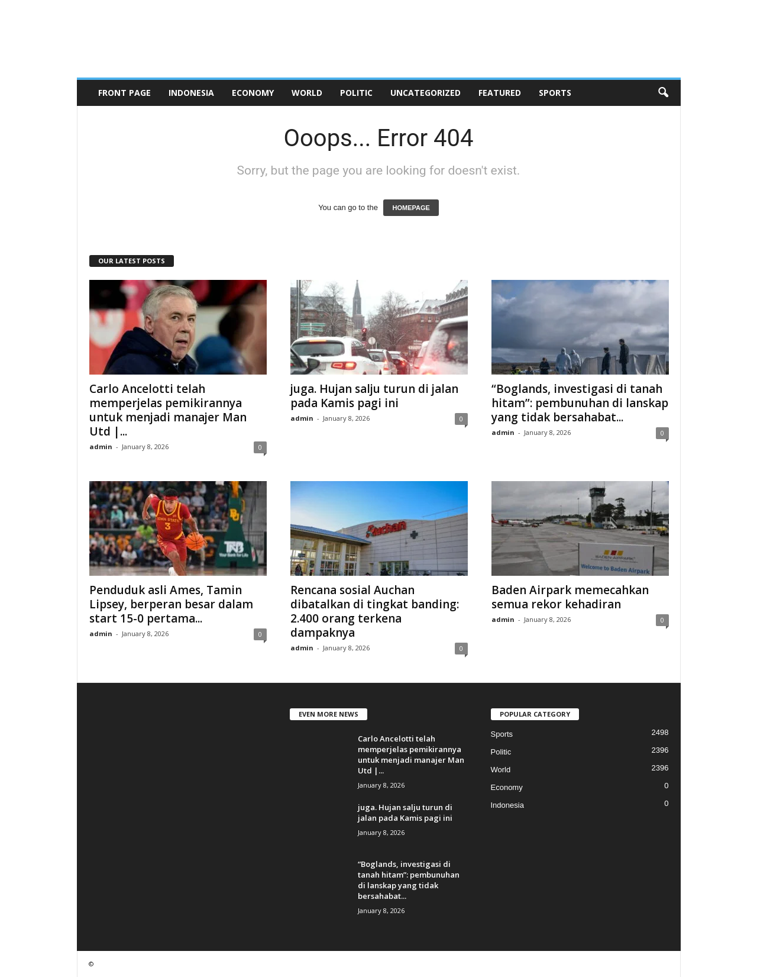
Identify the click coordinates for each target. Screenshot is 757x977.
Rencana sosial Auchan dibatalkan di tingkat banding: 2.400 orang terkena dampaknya (374, 611)
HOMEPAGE (410, 207)
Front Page (124, 92)
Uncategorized (425, 92)
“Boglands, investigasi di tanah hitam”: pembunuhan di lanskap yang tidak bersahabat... (579, 403)
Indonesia (191, 92)
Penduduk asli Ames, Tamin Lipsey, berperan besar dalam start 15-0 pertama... (171, 604)
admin (100, 446)
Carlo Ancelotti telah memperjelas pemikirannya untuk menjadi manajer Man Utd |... (168, 410)
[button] (663, 93)
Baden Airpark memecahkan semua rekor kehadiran (570, 597)
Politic (356, 92)
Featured (499, 92)
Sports (555, 92)
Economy (253, 92)
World (307, 92)
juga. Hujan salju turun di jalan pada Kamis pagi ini (374, 396)
